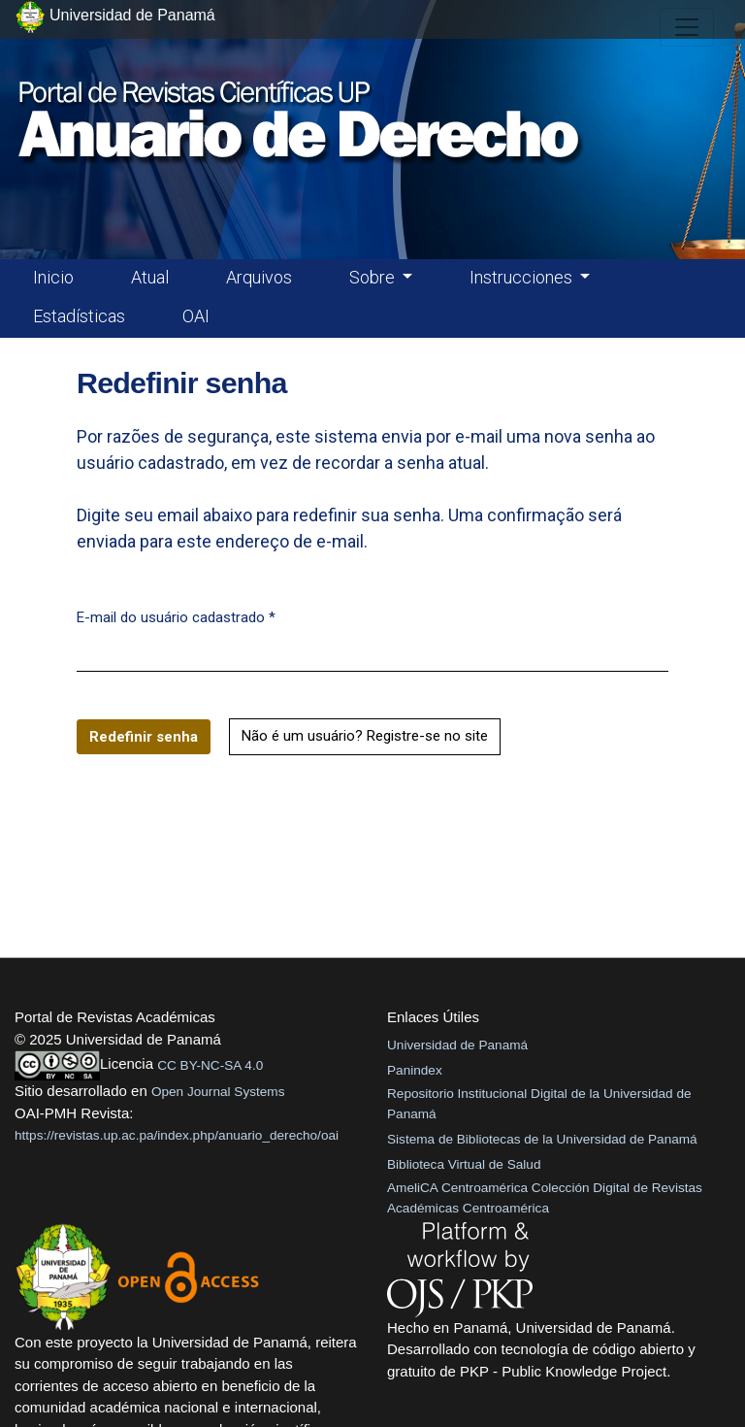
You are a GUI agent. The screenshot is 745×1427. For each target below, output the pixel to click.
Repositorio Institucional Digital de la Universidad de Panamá (539, 1103)
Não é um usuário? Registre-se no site (365, 736)
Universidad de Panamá (457, 1045)
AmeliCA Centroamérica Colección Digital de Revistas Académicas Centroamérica (544, 1197)
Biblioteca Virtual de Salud (463, 1164)
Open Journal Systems (218, 1091)
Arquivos (259, 277)
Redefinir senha (143, 737)
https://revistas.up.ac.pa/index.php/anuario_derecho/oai (177, 1135)
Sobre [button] (374, 277)
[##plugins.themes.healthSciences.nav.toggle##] (687, 27)
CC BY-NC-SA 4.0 (210, 1065)
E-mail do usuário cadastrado (176, 616)
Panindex (414, 1070)
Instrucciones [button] (523, 277)
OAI (196, 316)
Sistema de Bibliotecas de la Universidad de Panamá (542, 1139)
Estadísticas (79, 316)
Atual (150, 277)
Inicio (53, 277)
